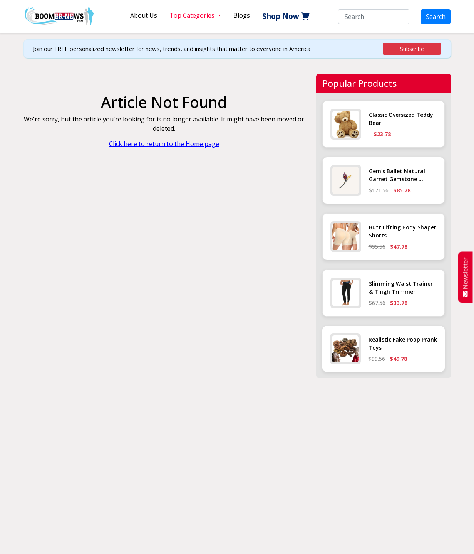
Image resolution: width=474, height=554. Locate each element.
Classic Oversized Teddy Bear (401, 118)
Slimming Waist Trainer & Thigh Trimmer (401, 287)
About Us (143, 15)
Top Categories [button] (192, 15)
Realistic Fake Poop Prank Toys (402, 343)
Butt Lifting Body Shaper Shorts (402, 231)
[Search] (373, 16)
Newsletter (465, 277)
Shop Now (285, 16)
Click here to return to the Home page (164, 144)
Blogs (241, 15)
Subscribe (412, 48)
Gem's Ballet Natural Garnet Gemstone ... (397, 175)
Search (436, 16)
